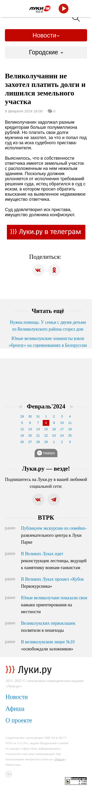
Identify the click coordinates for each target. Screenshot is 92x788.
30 (30, 416)
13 (30, 429)
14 (38, 429)
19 (22, 435)
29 (22, 416)
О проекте (19, 720)
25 (70, 435)
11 (70, 423)
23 (54, 435)
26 (22, 442)
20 (30, 435)
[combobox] (46, 52)
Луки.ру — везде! (46, 468)
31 (38, 416)
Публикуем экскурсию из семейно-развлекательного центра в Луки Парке (54, 535)
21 (38, 435)
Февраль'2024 (46, 406)
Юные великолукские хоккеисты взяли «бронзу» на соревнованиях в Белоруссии (48, 342)
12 (22, 429)
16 (54, 429)
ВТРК (46, 517)
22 (46, 435)
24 (62, 435)
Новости (44, 35)
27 (30, 442)
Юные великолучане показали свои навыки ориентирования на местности (54, 605)
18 (70, 429)
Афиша (15, 708)
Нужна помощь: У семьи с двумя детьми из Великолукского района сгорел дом (48, 326)
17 (62, 429)
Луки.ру (60, 759)
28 (38, 442)
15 (46, 429)
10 (62, 423)
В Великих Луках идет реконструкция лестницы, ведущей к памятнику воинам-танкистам (54, 560)
